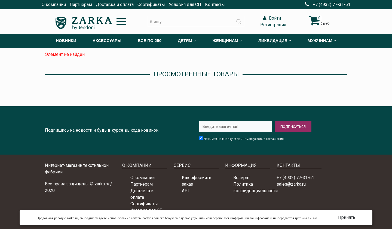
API (185, 190)
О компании (54, 4)
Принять (346, 217)
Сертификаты (151, 4)
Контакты (215, 4)
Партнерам (81, 4)
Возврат (241, 177)
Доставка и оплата (115, 4)
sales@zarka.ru (291, 184)
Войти (271, 18)
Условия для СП (185, 4)
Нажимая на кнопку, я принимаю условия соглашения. (244, 139)
